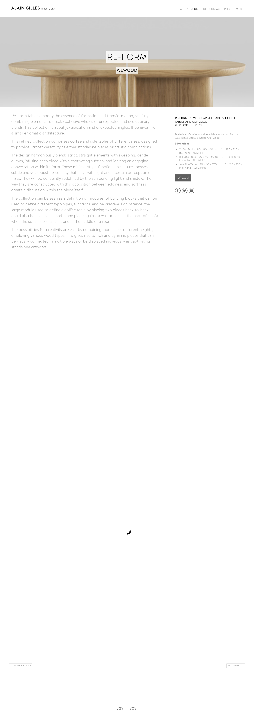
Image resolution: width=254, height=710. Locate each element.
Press (227, 9)
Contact (215, 9)
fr (236, 9)
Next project (234, 665)
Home (179, 9)
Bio (204, 9)
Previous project (22, 665)
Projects (192, 9)
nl (241, 9)
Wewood (183, 177)
